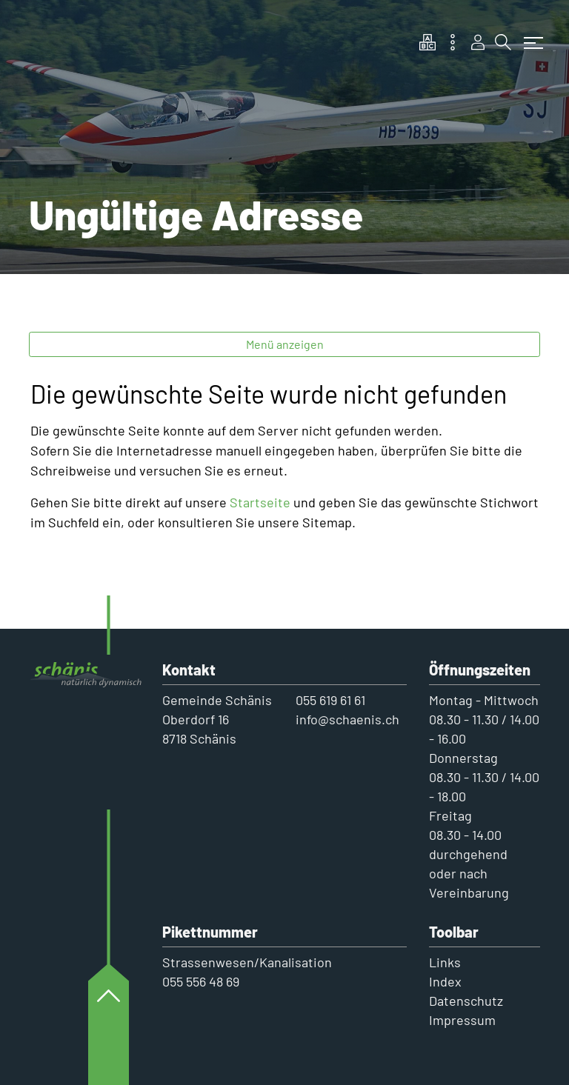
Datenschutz (466, 1000)
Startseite (260, 502)
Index (445, 981)
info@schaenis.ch (347, 719)
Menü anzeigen (285, 344)
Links (445, 962)
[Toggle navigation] (529, 35)
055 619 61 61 (330, 700)
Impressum (462, 1020)
